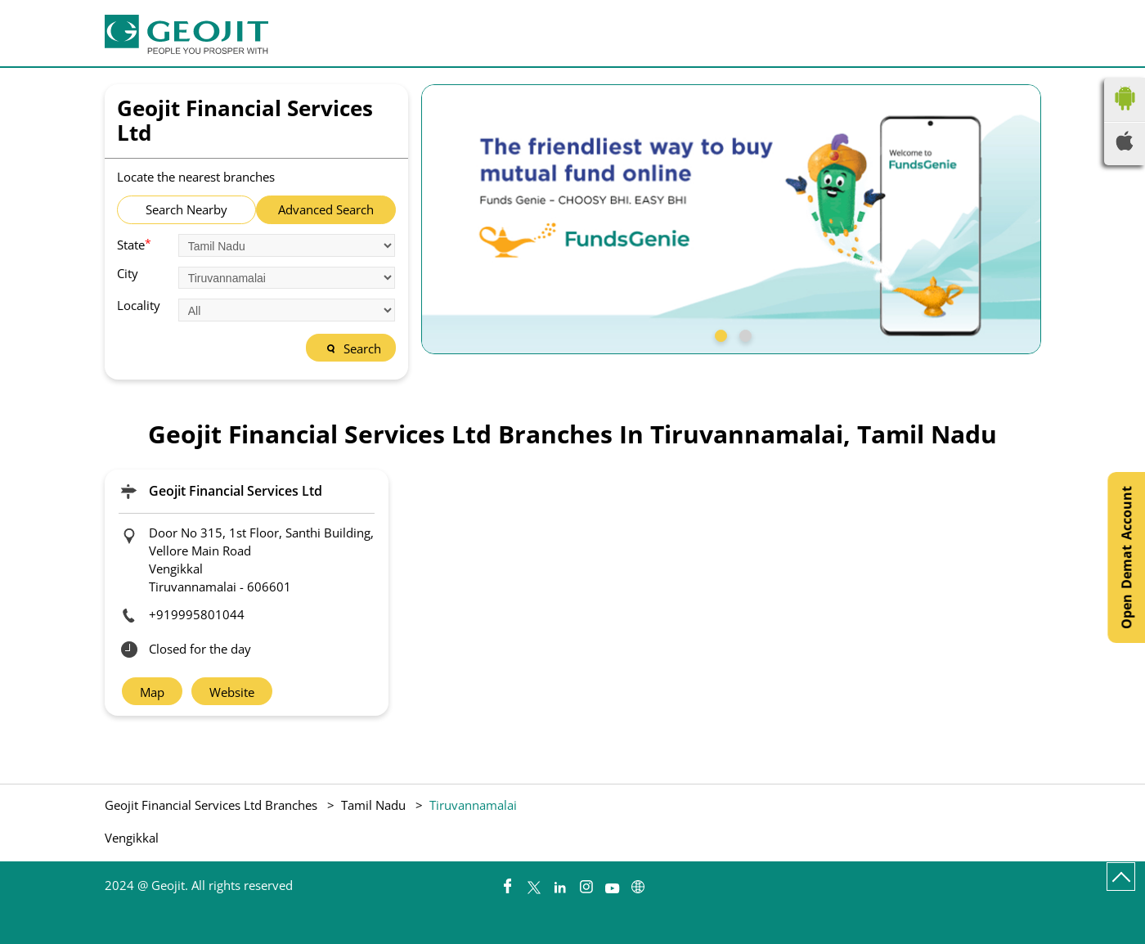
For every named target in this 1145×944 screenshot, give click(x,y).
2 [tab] (743, 334)
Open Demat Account (1126, 557)
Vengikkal (132, 838)
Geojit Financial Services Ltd (235, 491)
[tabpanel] (731, 219)
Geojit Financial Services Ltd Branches (213, 805)
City (127, 274)
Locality (138, 305)
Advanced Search (326, 209)
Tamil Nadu (373, 805)
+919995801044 (197, 614)
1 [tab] (719, 334)
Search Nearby (186, 209)
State (134, 244)
